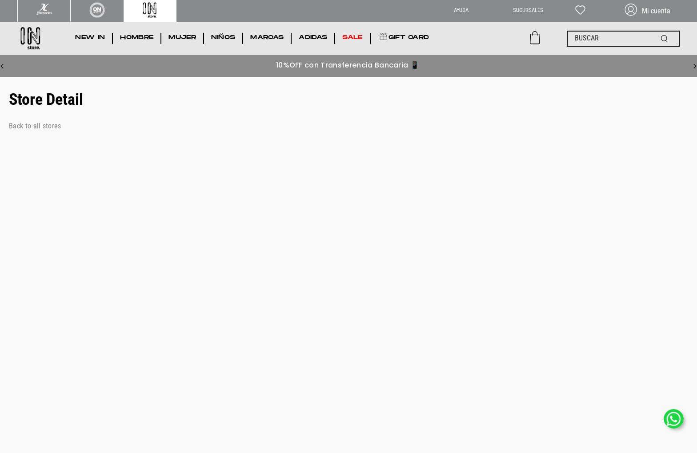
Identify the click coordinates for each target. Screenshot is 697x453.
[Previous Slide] (2, 66)
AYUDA (461, 10)
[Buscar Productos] (666, 39)
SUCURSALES (528, 10)
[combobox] (623, 39)
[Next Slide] (695, 66)
